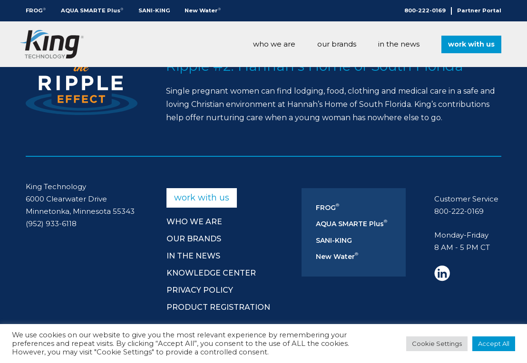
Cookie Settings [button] (437, 343)
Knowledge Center (211, 272)
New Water (203, 10)
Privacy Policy (199, 290)
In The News (399, 43)
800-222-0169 (425, 10)
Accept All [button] (493, 343)
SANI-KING (154, 10)
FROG (36, 10)
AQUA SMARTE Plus (92, 10)
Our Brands (336, 43)
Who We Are (274, 43)
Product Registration (218, 307)
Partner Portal (479, 10)
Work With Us (471, 44)
